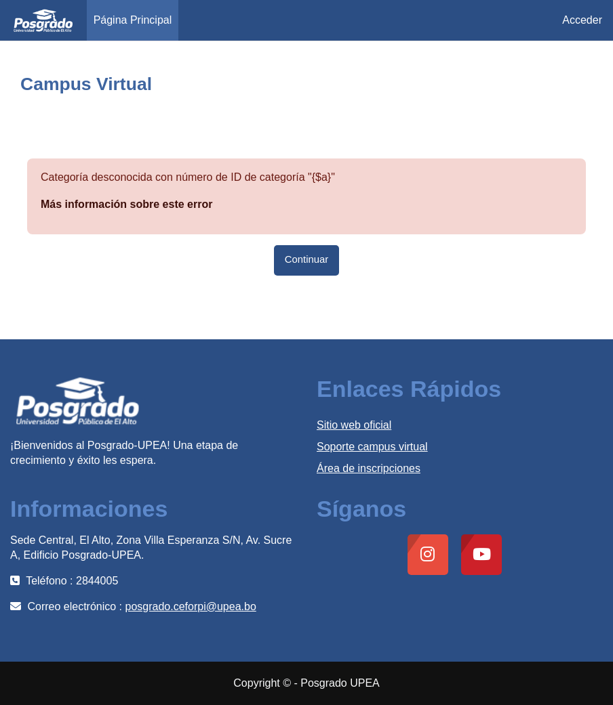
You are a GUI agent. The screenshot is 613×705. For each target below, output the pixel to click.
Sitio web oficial (354, 425)
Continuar (306, 259)
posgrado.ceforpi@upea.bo (190, 606)
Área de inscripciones (368, 468)
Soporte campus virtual (372, 446)
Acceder (582, 20)
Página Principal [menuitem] (133, 20)
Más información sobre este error (126, 204)
